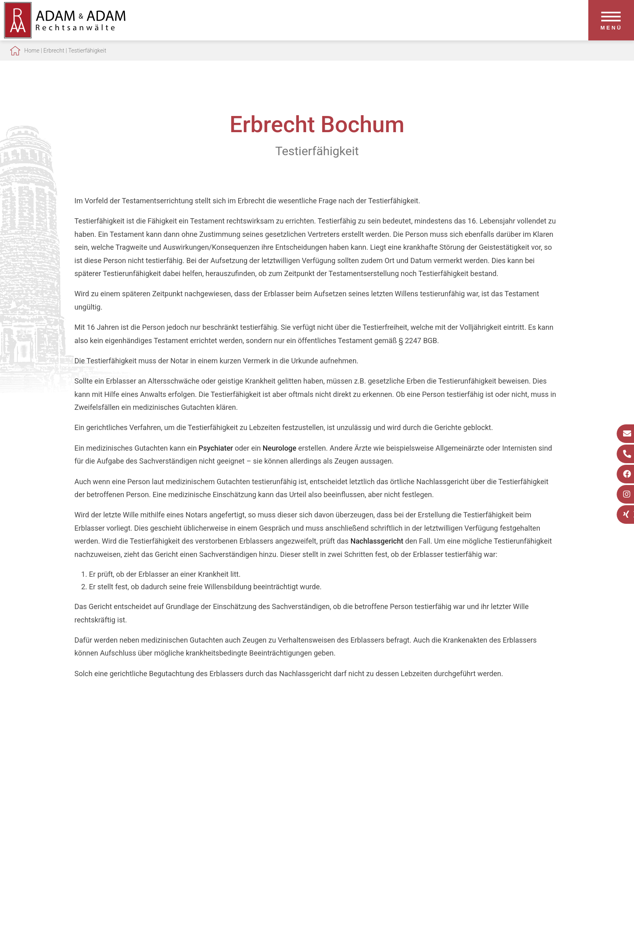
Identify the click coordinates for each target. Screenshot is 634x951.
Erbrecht (53, 50)
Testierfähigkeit (87, 50)
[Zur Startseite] (64, 36)
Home (31, 50)
